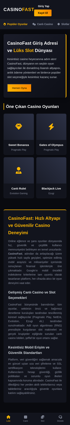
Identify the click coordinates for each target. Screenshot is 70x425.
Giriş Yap (43, 6)
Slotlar (63, 24)
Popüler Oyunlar (16, 24)
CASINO (19, 9)
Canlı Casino (42, 24)
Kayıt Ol (43, 12)
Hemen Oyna (19, 88)
